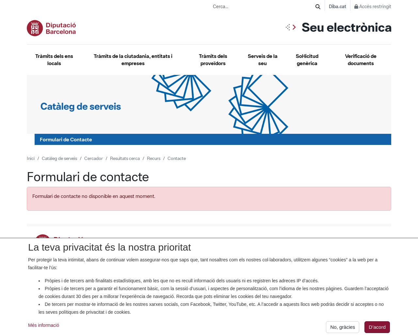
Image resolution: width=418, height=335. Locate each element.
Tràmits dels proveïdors (213, 60)
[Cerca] (318, 7)
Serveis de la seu (263, 60)
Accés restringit (372, 6)
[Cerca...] (264, 7)
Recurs (153, 158)
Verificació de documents (361, 60)
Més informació (43, 327)
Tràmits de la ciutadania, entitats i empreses (133, 60)
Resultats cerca (125, 158)
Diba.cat (337, 6)
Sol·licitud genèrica (307, 60)
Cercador (93, 158)
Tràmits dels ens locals (54, 60)
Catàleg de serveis (59, 158)
